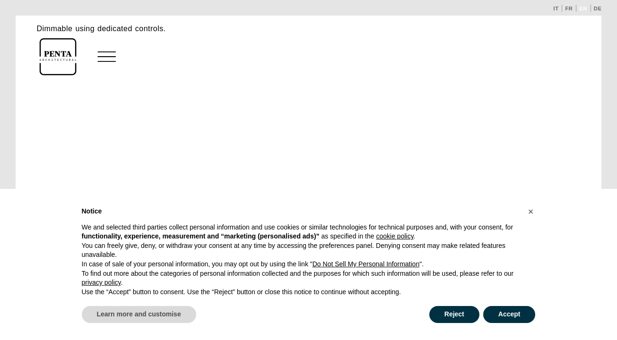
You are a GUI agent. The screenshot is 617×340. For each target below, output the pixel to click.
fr (569, 8)
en (583, 8)
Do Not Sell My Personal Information (366, 264)
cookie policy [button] (394, 236)
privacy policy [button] (101, 282)
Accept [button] (509, 314)
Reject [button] (454, 314)
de (598, 8)
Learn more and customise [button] (139, 314)
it (556, 8)
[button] (531, 211)
